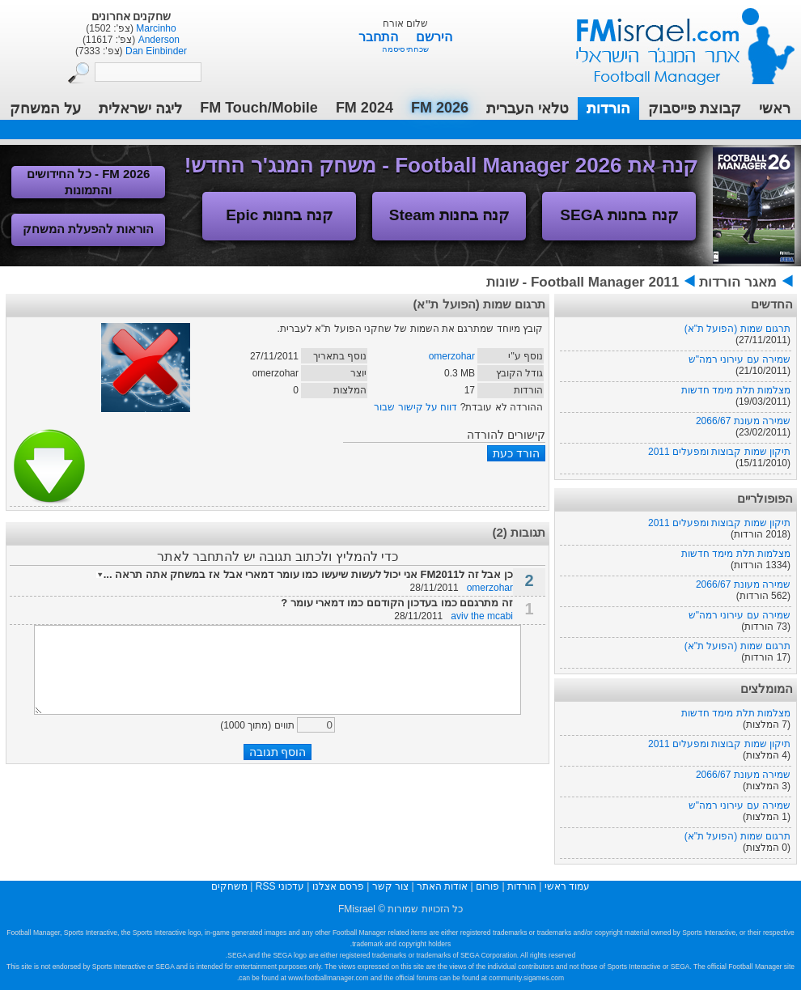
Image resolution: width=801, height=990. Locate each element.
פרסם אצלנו (338, 886)
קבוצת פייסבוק (694, 108)
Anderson (157, 39)
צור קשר (390, 886)
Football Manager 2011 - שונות (582, 282)
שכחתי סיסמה (406, 49)
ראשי (774, 108)
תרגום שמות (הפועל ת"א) (737, 328)
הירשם (434, 37)
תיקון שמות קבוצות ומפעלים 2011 (719, 451)
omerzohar (452, 356)
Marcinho (155, 28)
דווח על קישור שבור (415, 407)
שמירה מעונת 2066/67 (743, 421)
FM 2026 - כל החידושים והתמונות (88, 182)
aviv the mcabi (482, 616)
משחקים (229, 886)
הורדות (608, 108)
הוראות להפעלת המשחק (88, 229)
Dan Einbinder (155, 51)
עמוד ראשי (675, 40)
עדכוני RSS (280, 886)
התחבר (379, 37)
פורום (487, 886)
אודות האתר (442, 886)
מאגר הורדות (738, 282)
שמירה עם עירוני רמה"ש (739, 359)
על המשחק (45, 108)
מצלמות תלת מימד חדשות (735, 390)
